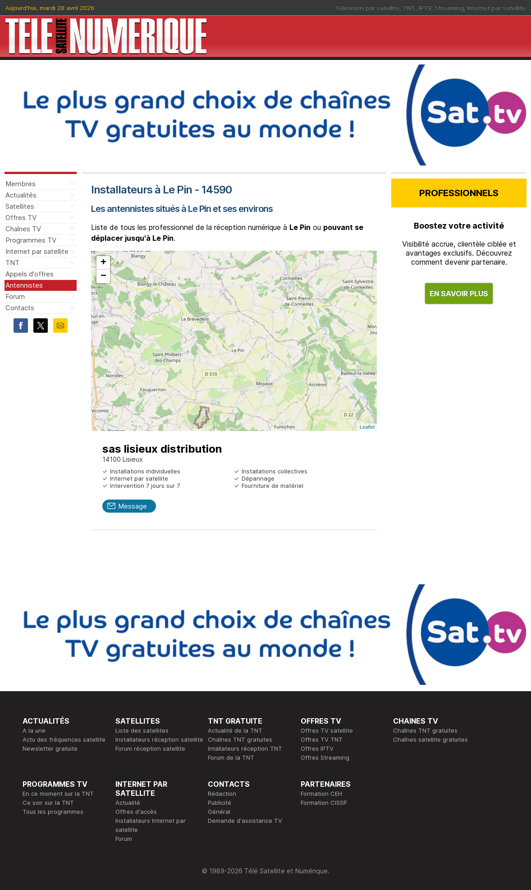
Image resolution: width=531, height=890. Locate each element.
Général (219, 811)
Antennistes (24, 285)
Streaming (449, 7)
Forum (15, 296)
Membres (20, 183)
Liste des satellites (142, 730)
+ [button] (103, 263)
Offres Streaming (325, 757)
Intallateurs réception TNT (245, 748)
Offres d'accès (136, 811)
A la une (34, 730)
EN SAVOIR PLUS (459, 293)
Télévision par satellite (367, 7)
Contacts (19, 307)
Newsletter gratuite (50, 748)
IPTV (425, 7)
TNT (409, 7)
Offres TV (21, 217)
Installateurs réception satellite (159, 739)
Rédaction (222, 793)
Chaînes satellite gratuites (430, 739)
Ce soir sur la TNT (48, 802)
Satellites (19, 206)
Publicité (219, 802)
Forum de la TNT (231, 757)
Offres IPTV (317, 748)
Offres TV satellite (327, 730)
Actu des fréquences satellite (64, 739)
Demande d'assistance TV (245, 820)
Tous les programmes (53, 811)
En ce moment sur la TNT (58, 793)
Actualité (127, 802)
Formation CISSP (324, 802)
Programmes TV (30, 240)
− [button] (103, 276)
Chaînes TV (23, 229)
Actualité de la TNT (235, 730)
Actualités (21, 195)
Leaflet (367, 427)
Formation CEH (321, 793)
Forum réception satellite (150, 748)
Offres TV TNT (322, 739)
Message (132, 506)
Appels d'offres (29, 274)
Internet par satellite (496, 7)
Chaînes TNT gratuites (240, 739)
